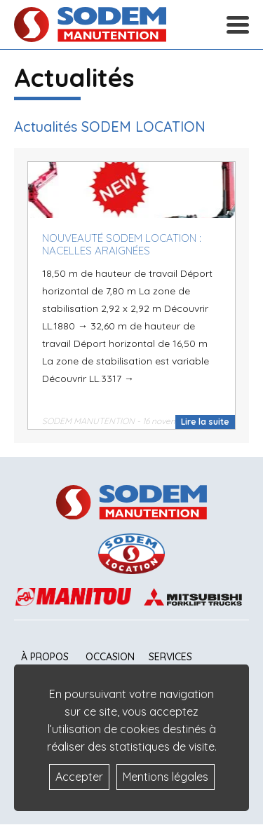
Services (170, 656)
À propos (45, 656)
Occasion (110, 656)
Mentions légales (165, 777)
